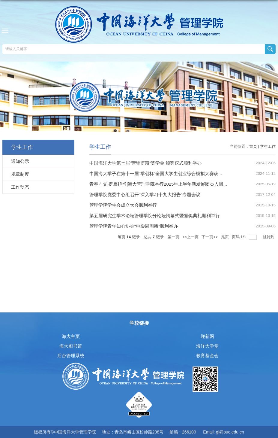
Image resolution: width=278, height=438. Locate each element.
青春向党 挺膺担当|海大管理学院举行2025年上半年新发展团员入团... (158, 184)
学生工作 (268, 146)
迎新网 (207, 336)
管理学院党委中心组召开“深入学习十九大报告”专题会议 (144, 194)
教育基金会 (207, 355)
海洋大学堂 (207, 345)
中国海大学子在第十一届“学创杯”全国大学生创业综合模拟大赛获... (155, 173)
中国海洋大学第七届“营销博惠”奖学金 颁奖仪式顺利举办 (145, 163)
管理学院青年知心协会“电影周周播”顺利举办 (133, 226)
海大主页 (71, 336)
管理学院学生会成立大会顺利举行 (123, 205)
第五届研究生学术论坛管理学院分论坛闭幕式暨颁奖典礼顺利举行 (154, 215)
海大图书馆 (70, 345)
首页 (253, 146)
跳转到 (269, 237)
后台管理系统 (70, 355)
